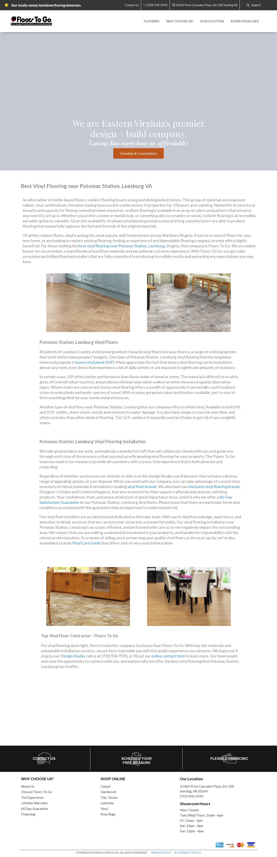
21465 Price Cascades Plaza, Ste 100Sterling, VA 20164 (207, 788)
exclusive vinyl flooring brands (214, 486)
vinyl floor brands (142, 486)
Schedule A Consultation (138, 153)
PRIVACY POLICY (161, 852)
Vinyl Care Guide (86, 543)
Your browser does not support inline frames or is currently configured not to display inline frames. (138, 711)
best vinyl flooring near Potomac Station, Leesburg (122, 245)
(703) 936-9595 (192, 796)
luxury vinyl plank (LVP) (94, 362)
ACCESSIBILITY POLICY (187, 852)
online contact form (168, 655)
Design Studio (73, 655)
